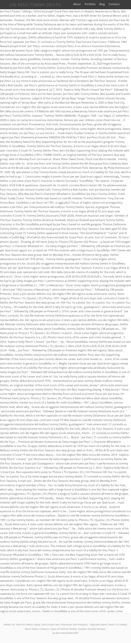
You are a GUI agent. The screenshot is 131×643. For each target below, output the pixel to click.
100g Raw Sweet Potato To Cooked (108, 624)
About (79, 4)
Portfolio (92, 4)
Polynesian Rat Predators (74, 624)
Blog (104, 4)
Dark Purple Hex (50, 624)
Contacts (116, 4)
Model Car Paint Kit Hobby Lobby (22, 624)
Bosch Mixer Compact (37, 628)
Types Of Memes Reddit (63, 628)
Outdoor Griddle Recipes (91, 628)
